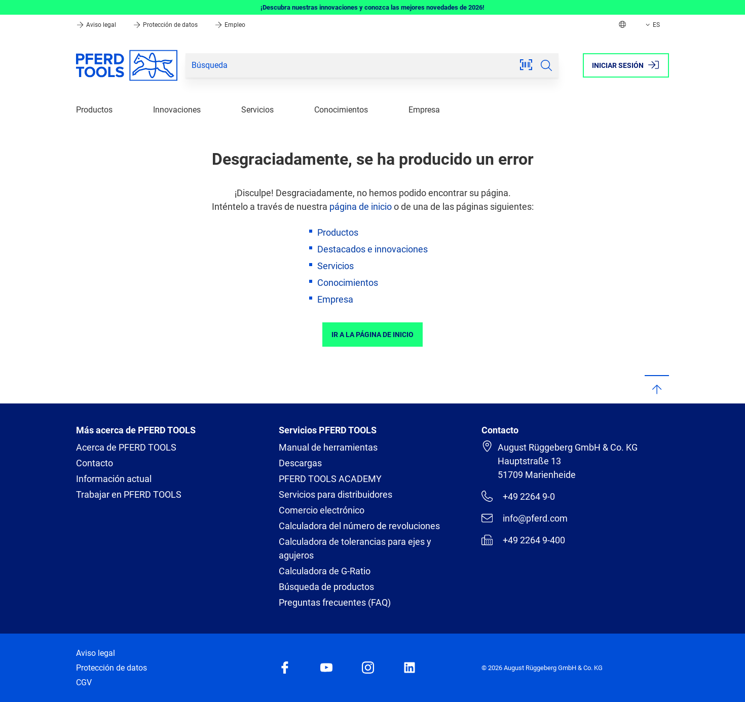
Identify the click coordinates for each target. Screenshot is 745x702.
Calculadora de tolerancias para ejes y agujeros (355, 548)
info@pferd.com (524, 518)
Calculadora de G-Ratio (324, 571)
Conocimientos (341, 110)
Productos (94, 110)
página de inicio (360, 206)
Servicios (257, 110)
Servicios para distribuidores (335, 494)
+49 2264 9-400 (523, 539)
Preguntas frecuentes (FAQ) (335, 602)
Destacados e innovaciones (372, 249)
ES (652, 25)
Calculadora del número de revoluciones (359, 526)
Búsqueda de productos (326, 586)
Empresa (424, 110)
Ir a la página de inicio (372, 334)
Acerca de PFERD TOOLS (126, 447)
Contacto (94, 463)
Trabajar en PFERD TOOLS (128, 494)
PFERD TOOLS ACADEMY (330, 478)
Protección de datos (166, 24)
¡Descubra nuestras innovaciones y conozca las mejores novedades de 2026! (372, 7)
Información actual (114, 478)
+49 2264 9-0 (518, 496)
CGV (84, 682)
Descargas (300, 463)
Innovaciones (177, 110)
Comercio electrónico (321, 510)
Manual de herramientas (328, 447)
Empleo (229, 24)
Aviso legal (97, 24)
